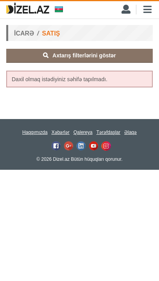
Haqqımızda (35, 132)
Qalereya (83, 132)
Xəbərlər (61, 132)
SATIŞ (51, 33)
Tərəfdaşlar (108, 132)
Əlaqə (130, 132)
